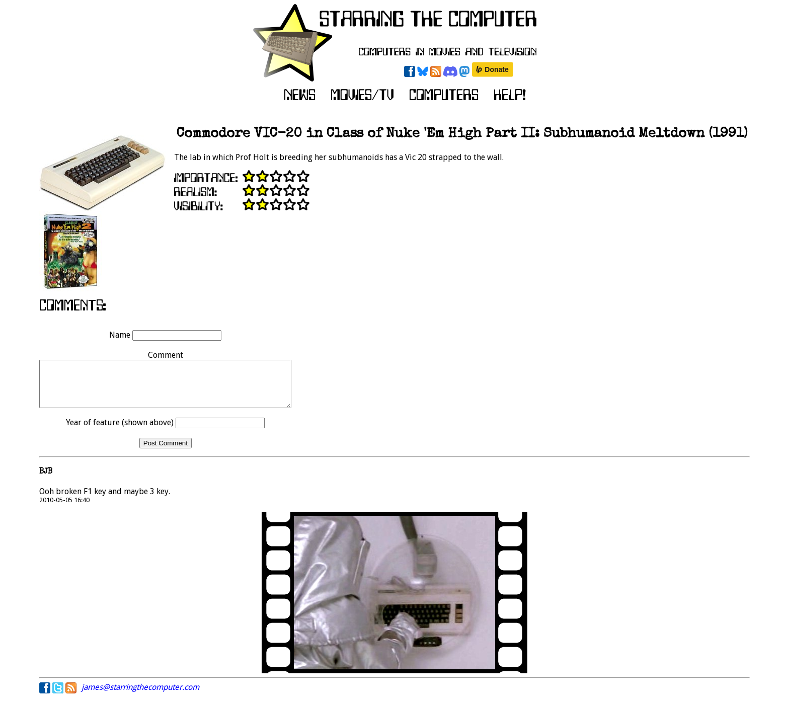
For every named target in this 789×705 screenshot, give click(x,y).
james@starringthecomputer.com (140, 696)
